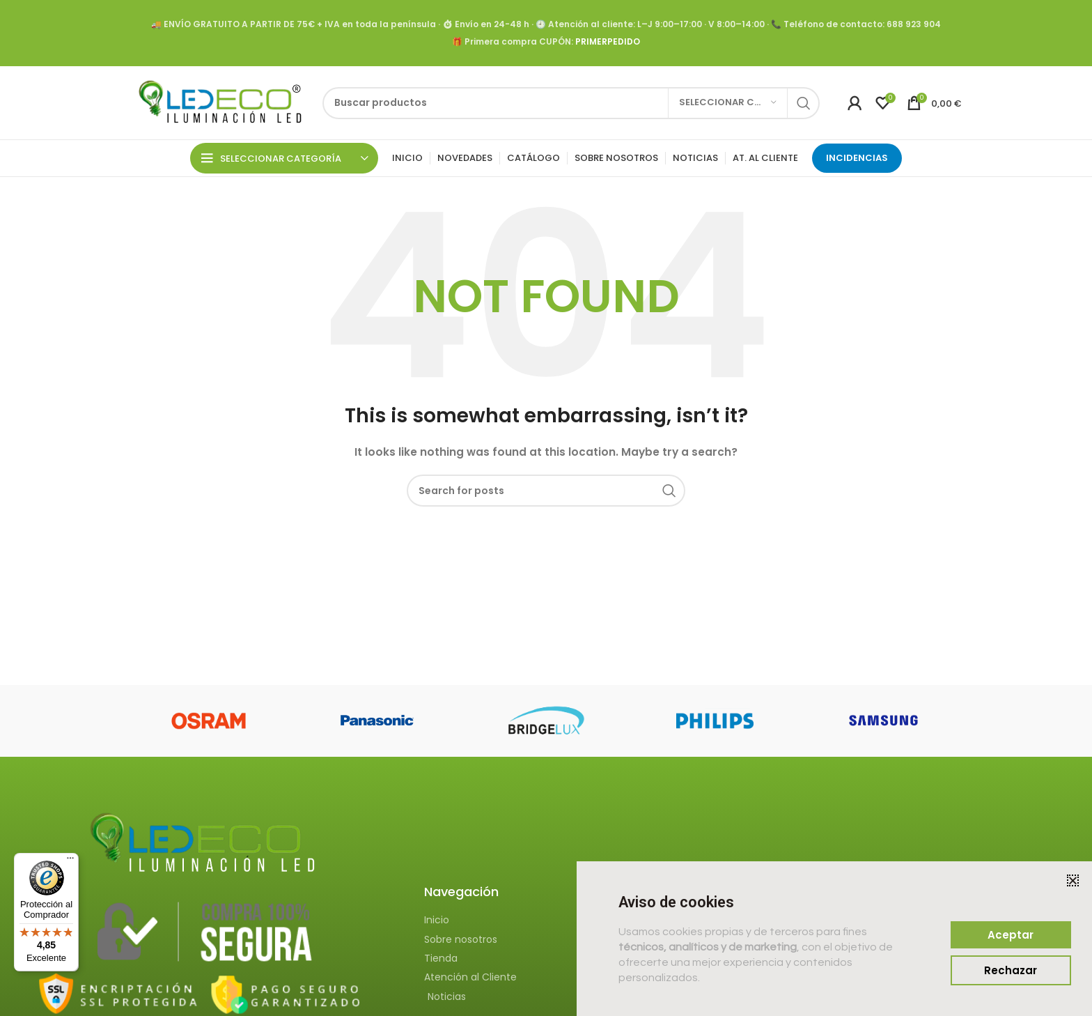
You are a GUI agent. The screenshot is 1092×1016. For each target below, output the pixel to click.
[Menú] (70, 861)
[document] (546, 508)
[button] (1073, 880)
